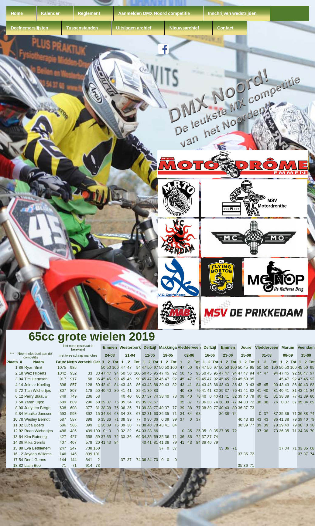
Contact (225, 27)
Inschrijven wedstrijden (232, 13)
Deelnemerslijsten (29, 27)
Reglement (89, 13)
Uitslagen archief (133, 27)
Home (17, 13)
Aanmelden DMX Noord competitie (154, 13)
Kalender (50, 13)
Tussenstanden (82, 27)
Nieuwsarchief (184, 27)
